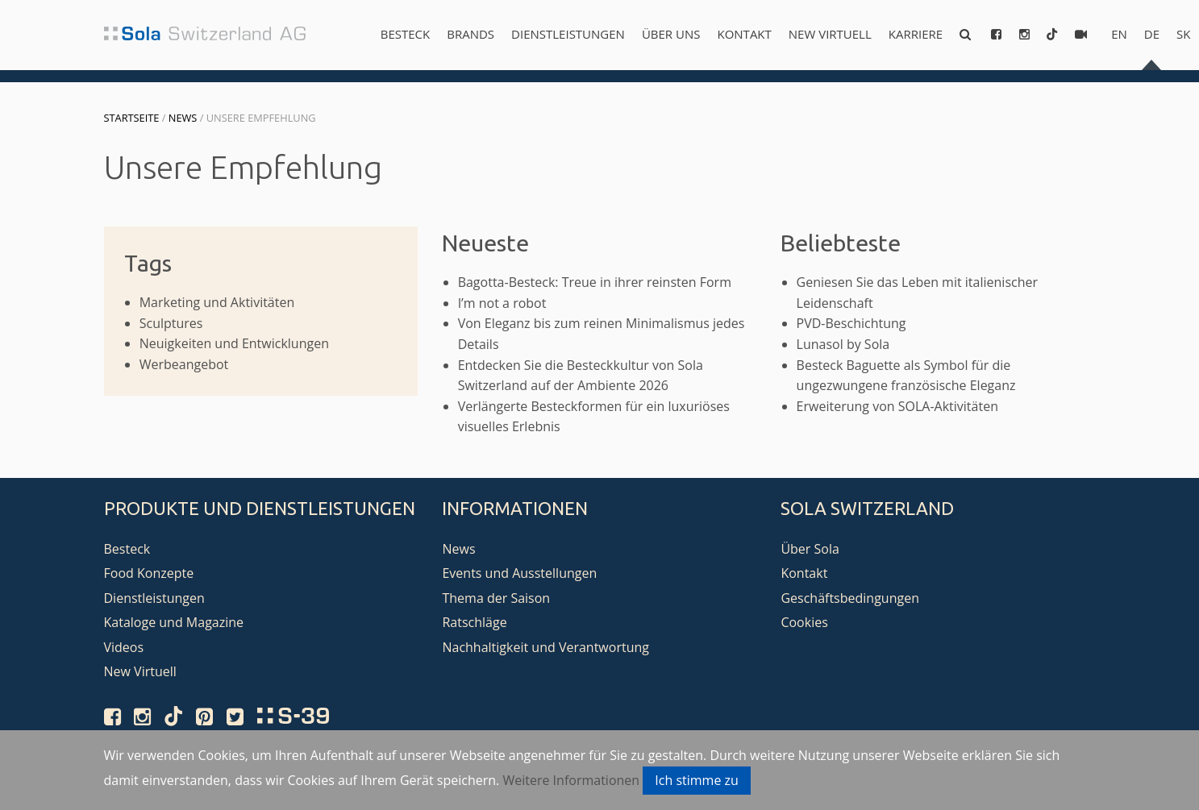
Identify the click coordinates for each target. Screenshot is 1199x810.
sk (1183, 34)
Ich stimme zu (697, 780)
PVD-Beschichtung (851, 323)
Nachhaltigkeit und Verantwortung (545, 647)
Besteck (405, 34)
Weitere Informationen (570, 780)
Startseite (132, 117)
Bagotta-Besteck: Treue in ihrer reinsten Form (594, 282)
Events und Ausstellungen (519, 573)
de (1151, 34)
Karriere (916, 34)
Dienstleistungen (568, 34)
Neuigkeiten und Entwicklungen (234, 343)
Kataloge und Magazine (174, 622)
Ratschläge (474, 622)
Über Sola (810, 549)
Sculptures (171, 323)
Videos (124, 647)
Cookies (804, 622)
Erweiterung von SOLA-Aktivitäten (897, 406)
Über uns (671, 34)
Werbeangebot (184, 364)
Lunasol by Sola (843, 344)
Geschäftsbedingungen (850, 598)
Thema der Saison (496, 598)
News (183, 117)
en (1119, 34)
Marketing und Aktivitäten (217, 302)
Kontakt (744, 34)
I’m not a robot (502, 303)
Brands (470, 34)
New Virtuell (830, 34)
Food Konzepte (149, 573)
